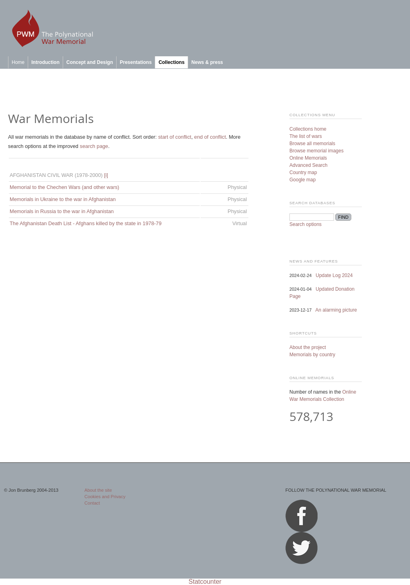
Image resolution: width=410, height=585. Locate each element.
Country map (303, 172)
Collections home (307, 129)
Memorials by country (312, 354)
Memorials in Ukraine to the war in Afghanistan (63, 199)
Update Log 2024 (334, 275)
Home (18, 62)
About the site (98, 490)
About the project (307, 347)
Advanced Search (308, 165)
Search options (305, 224)
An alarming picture (336, 310)
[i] (106, 175)
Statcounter (205, 581)
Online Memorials (308, 158)
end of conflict (210, 137)
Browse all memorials (312, 143)
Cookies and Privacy (104, 496)
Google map (302, 180)
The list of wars (305, 136)
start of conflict (174, 137)
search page (94, 146)
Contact (92, 503)
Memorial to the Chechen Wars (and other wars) (64, 187)
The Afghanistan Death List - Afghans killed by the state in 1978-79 (86, 223)
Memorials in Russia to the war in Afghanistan (62, 211)
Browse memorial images (316, 151)
